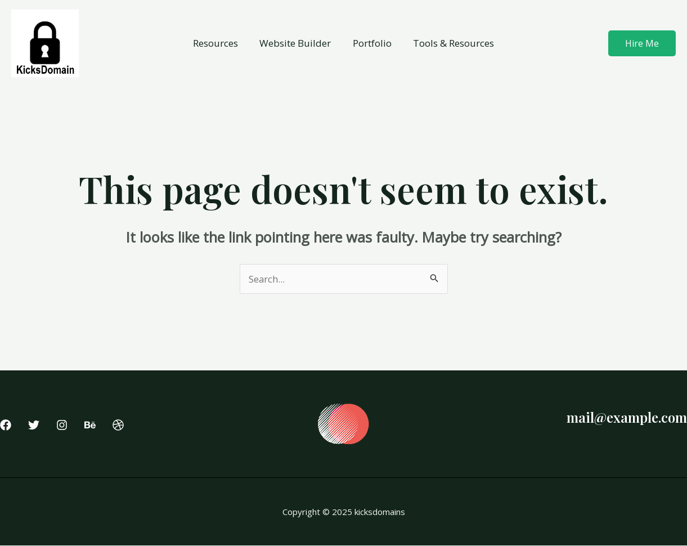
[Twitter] (33, 425)
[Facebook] (5, 425)
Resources (219, 43)
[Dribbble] (118, 425)
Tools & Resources (450, 43)
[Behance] (90, 425)
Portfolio (371, 43)
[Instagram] (62, 425)
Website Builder (297, 43)
